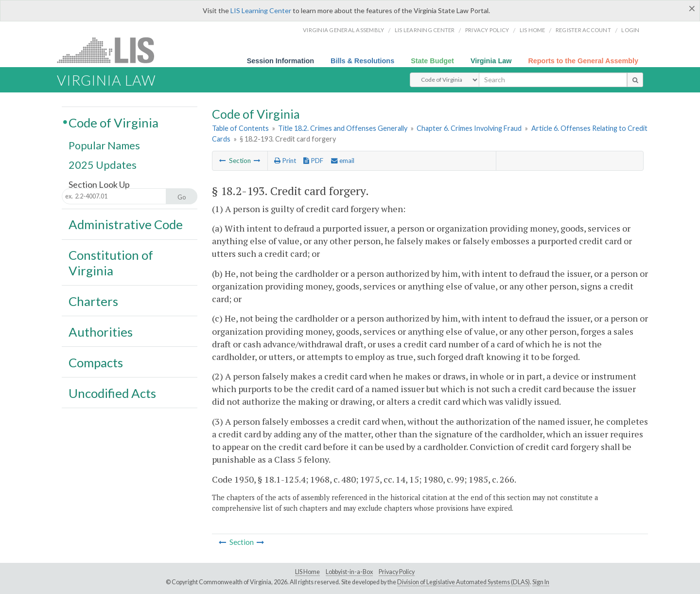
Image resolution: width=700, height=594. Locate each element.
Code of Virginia (113, 122)
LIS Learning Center (260, 10)
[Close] (692, 8)
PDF (313, 160)
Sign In (540, 582)
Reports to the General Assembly (583, 61)
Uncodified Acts (112, 393)
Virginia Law (491, 61)
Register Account (583, 30)
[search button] (635, 79)
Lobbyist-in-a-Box (349, 572)
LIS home (532, 30)
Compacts (96, 362)
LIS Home (307, 572)
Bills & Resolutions (362, 61)
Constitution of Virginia (111, 262)
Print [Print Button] (285, 160)
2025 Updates (103, 164)
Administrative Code (126, 224)
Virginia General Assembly (343, 30)
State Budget (432, 61)
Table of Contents (240, 128)
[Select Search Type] (444, 79)
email (342, 160)
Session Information (280, 61)
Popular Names (104, 145)
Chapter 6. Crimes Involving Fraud (469, 128)
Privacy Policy (487, 30)
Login (630, 30)
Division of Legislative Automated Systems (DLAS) (463, 582)
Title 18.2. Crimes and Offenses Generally (342, 128)
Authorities (101, 332)
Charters (93, 301)
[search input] (553, 79)
